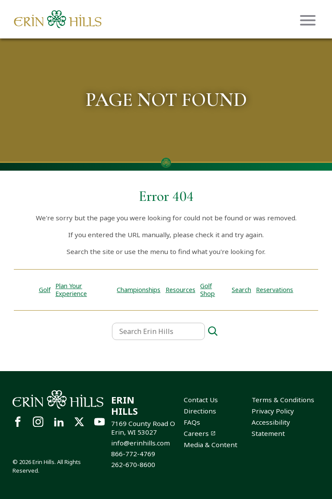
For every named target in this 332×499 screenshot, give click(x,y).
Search (241, 290)
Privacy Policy (273, 411)
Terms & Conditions (283, 399)
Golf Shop (207, 290)
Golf (45, 290)
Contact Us (201, 399)
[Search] (212, 331)
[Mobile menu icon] (307, 20)
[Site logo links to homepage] (58, 19)
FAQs (192, 422)
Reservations (274, 290)
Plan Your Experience (71, 290)
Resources (180, 290)
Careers (196, 433)
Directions (200, 411)
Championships (138, 290)
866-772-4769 (133, 453)
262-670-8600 (133, 464)
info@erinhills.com (140, 443)
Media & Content (210, 444)
